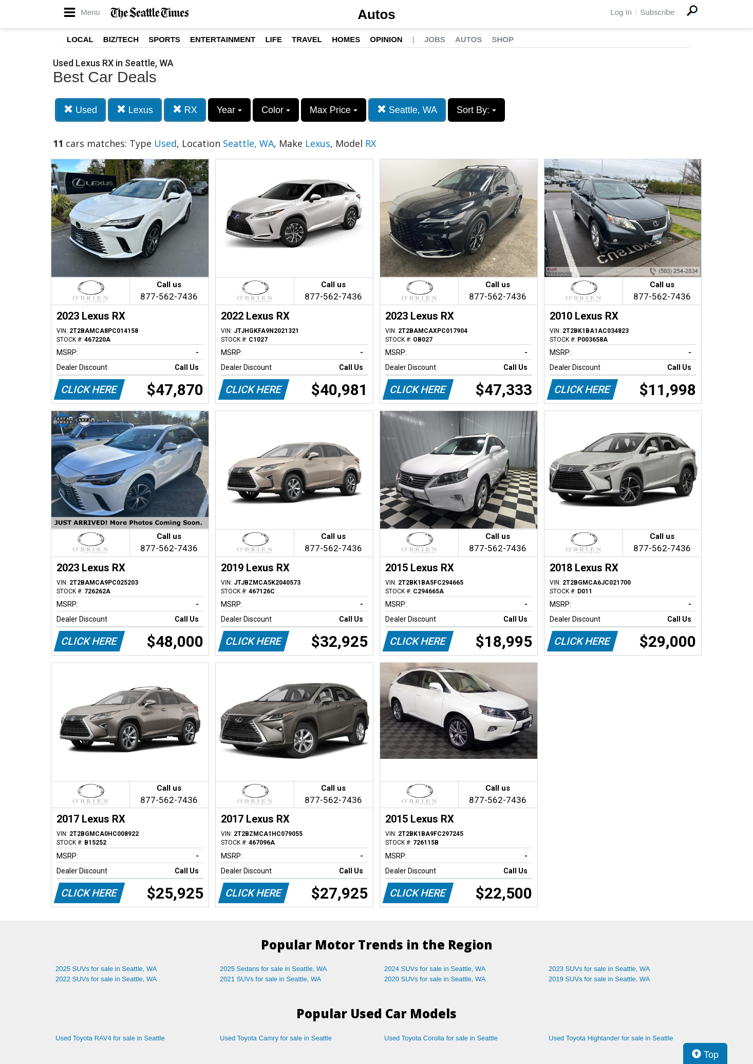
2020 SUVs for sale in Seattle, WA (435, 979)
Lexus (135, 109)
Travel (307, 39)
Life (273, 39)
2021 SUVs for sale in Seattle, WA (271, 979)
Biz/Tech (121, 39)
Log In (621, 12)
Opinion (386, 39)
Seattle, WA (407, 109)
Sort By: (476, 110)
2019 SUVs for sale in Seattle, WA (599, 979)
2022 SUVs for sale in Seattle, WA (106, 979)
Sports (164, 39)
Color (275, 110)
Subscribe (657, 12)
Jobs (434, 39)
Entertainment (222, 39)
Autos (376, 14)
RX (185, 109)
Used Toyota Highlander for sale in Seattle (611, 1038)
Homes (346, 39)
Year (229, 110)
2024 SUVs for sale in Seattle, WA (435, 969)
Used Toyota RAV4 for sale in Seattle (110, 1038)
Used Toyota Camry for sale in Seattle (276, 1038)
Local (80, 39)
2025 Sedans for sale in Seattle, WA (273, 969)
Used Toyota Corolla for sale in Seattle (441, 1038)
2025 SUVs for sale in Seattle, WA (106, 969)
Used (80, 109)
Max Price (333, 110)
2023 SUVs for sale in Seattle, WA (599, 969)
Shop (503, 39)
